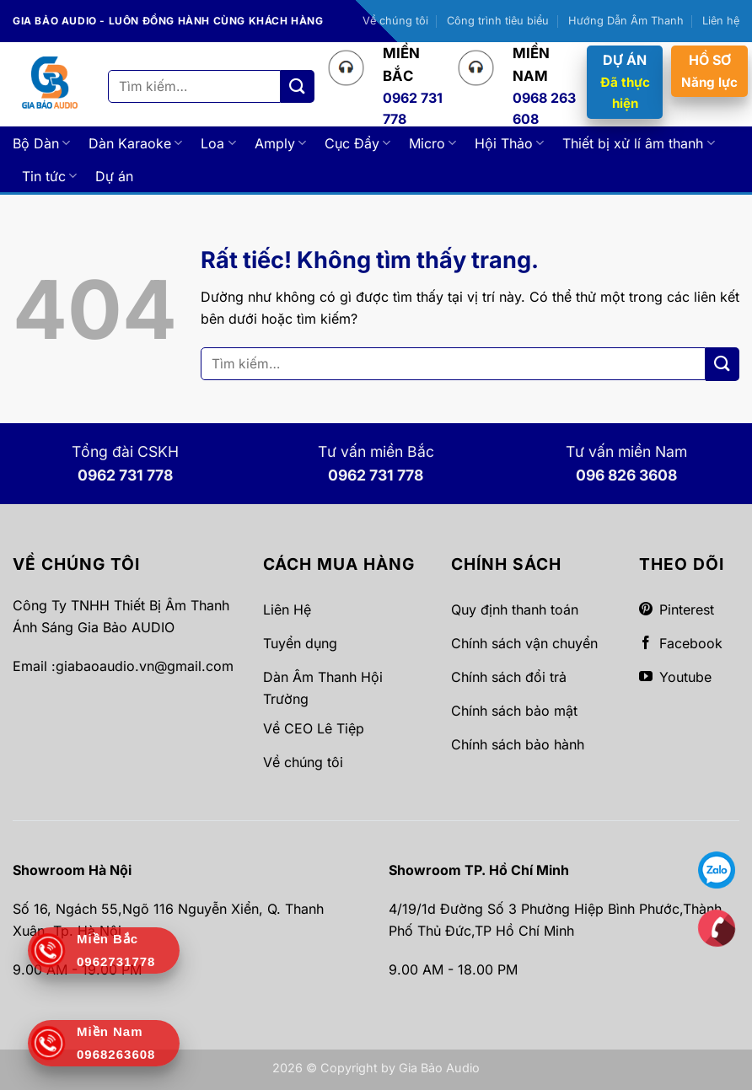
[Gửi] (297, 86)
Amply (280, 143)
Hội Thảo (509, 143)
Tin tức (49, 176)
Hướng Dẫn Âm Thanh (626, 20)
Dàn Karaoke (135, 143)
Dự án (114, 176)
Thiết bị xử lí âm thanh (638, 143)
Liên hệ (720, 20)
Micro (432, 143)
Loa (218, 143)
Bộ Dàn (41, 143)
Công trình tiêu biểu (498, 20)
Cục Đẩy (357, 143)
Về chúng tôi (395, 20)
